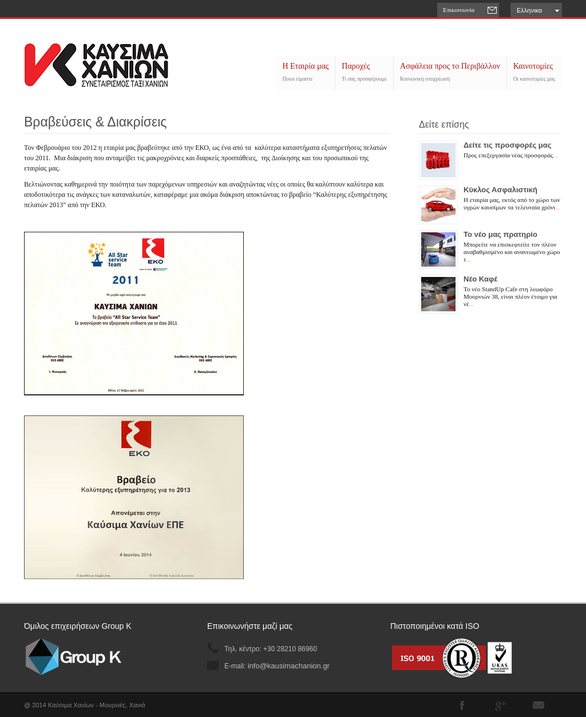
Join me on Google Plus (500, 705)
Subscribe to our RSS (538, 705)
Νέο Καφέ (480, 279)
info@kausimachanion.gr (289, 665)
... (555, 155)
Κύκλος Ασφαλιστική (500, 189)
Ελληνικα (529, 10)
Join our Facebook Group (462, 705)
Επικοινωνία (458, 9)
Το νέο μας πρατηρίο (500, 234)
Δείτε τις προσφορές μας (508, 145)
